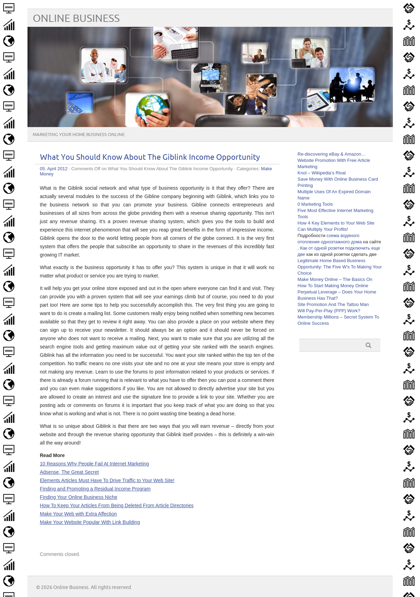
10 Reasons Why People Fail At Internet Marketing (94, 463)
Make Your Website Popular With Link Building (90, 522)
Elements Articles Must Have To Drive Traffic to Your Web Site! (107, 480)
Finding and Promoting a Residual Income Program (95, 489)
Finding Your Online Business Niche (79, 497)
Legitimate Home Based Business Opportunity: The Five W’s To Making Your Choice (340, 267)
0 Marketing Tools (315, 204)
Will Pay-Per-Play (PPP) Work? (329, 310)
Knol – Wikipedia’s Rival (322, 172)
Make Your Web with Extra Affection (78, 514)
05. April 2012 (54, 168)
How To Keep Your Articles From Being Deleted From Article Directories (117, 505)
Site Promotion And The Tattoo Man (333, 304)
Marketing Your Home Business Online (79, 134)
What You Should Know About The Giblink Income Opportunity (150, 158)
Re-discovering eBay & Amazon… (332, 154)
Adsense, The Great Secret (69, 472)
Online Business (76, 18)
